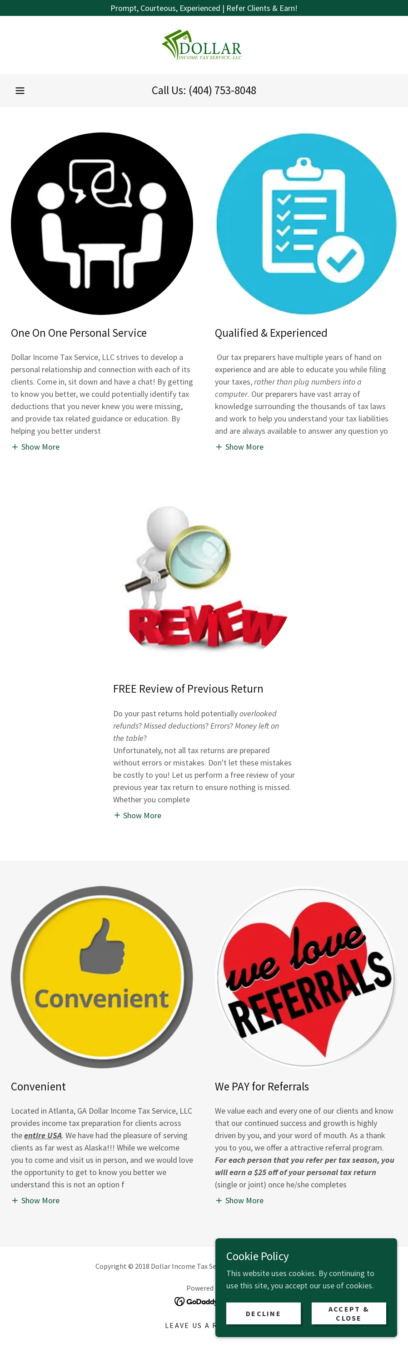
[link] (204, 45)
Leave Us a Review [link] (204, 1325)
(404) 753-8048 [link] (222, 90)
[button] (20, 90)
